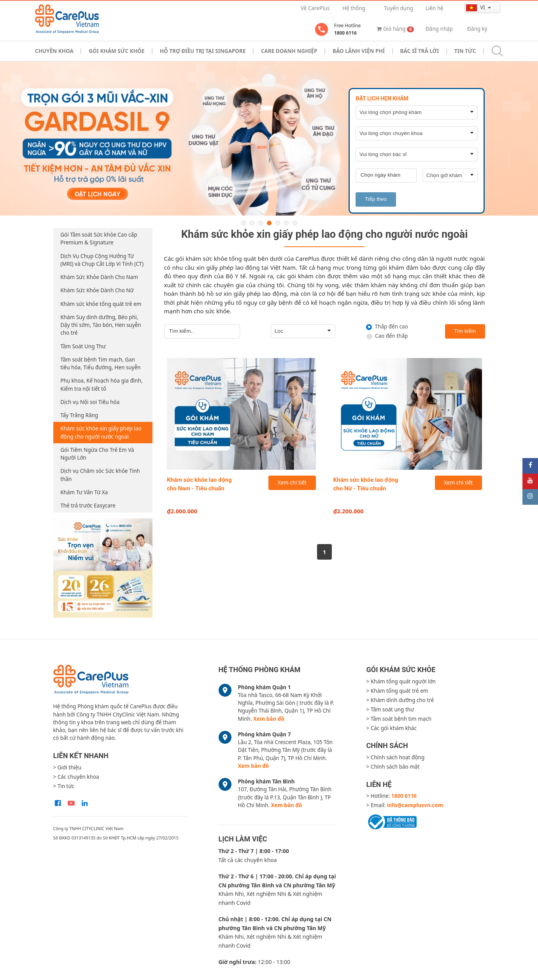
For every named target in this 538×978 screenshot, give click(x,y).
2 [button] (252, 223)
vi (476, 7)
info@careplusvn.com (415, 805)
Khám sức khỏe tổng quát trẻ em (100, 303)
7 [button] (295, 223)
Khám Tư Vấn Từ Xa (84, 492)
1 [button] (243, 223)
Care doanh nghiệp (289, 50)
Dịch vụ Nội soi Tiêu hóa (89, 402)
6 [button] (286, 223)
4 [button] (269, 223)
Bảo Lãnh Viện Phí (359, 50)
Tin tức (465, 50)
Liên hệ (434, 8)
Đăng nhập (439, 28)
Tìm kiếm (465, 331)
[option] (269, 138)
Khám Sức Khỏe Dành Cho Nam (99, 277)
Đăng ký (477, 28)
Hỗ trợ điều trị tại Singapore (203, 50)
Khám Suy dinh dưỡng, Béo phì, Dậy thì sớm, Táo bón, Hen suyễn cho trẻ (100, 325)
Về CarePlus (315, 8)
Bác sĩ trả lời (419, 50)
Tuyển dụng (398, 8)
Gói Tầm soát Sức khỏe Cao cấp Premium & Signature (98, 238)
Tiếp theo (376, 199)
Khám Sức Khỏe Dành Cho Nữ (96, 290)
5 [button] (277, 223)
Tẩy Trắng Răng (79, 415)
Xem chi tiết (292, 482)
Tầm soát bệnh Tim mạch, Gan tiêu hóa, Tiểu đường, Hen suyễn (100, 363)
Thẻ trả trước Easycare (88, 505)
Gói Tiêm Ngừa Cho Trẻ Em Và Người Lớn (97, 453)
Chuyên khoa (54, 50)
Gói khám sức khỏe (116, 50)
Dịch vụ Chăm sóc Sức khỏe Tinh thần (100, 474)
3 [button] (260, 223)
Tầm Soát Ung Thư (83, 346)
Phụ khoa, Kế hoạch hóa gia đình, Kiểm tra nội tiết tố (101, 384)
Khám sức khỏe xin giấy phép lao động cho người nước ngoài (100, 432)
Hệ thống (353, 8)
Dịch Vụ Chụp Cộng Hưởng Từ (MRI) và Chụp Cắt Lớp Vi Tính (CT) (102, 260)
